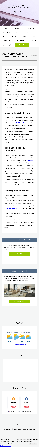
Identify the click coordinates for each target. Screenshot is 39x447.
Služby (24, 36)
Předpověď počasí (19, 344)
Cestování (31, 28)
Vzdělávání (21, 41)
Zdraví (33, 41)
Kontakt (21, 45)
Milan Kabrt (17, 429)
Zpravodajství (7, 45)
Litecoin (26, 402)
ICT (4, 36)
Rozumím (33, 444)
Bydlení (17, 28)
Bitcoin (13, 402)
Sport (34, 36)
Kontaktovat (19, 254)
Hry (35, 32)
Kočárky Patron (11, 208)
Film (27, 32)
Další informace (5, 446)
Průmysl (13, 36)
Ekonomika (6, 32)
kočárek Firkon (22, 123)
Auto (5, 28)
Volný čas (6, 41)
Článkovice (19, 6)
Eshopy (18, 32)
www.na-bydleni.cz (19, 302)
